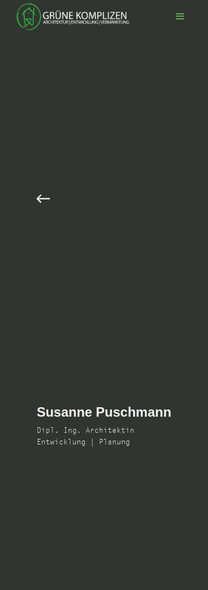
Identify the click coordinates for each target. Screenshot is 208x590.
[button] (180, 16)
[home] (70, 16)
